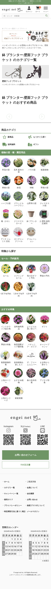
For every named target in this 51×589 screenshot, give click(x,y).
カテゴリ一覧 (9, 488)
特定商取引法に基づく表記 (14, 511)
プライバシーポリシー (13, 505)
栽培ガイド (8, 500)
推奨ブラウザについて (36, 505)
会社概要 (30, 494)
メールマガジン (33, 511)
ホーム (6, 482)
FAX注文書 (25, 465)
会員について (32, 488)
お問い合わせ (32, 500)
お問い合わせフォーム (25, 455)
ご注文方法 (31, 482)
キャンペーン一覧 (11, 494)
